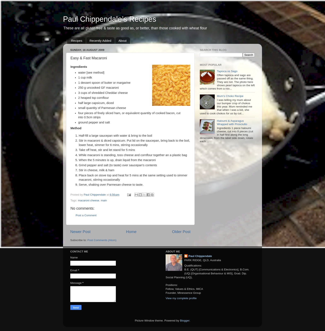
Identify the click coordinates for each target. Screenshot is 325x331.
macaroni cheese (88, 200)
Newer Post (80, 231)
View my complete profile (181, 298)
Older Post (181, 231)
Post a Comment (86, 215)
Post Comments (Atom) (101, 240)
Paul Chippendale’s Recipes (109, 19)
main (104, 200)
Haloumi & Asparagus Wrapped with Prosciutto (232, 122)
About (123, 40)
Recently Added (100, 40)
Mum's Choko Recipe (230, 96)
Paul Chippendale (200, 256)
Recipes (76, 40)
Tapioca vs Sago (227, 71)
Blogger (184, 320)
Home (131, 231)
